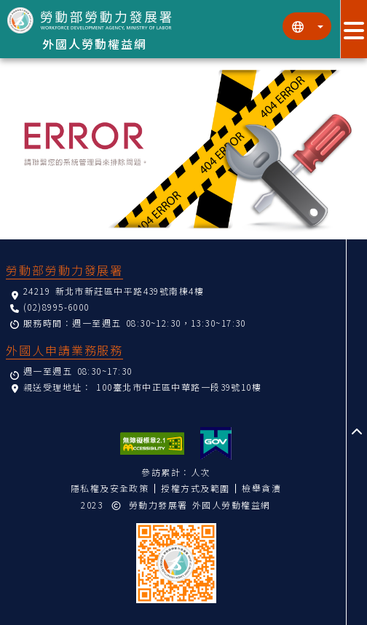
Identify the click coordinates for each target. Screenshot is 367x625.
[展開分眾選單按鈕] (353, 29)
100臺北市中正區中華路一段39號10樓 (178, 387)
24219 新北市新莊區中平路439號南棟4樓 (113, 290)
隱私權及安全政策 (110, 488)
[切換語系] (307, 26)
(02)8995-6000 (56, 306)
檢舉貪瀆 (261, 488)
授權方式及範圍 (195, 488)
